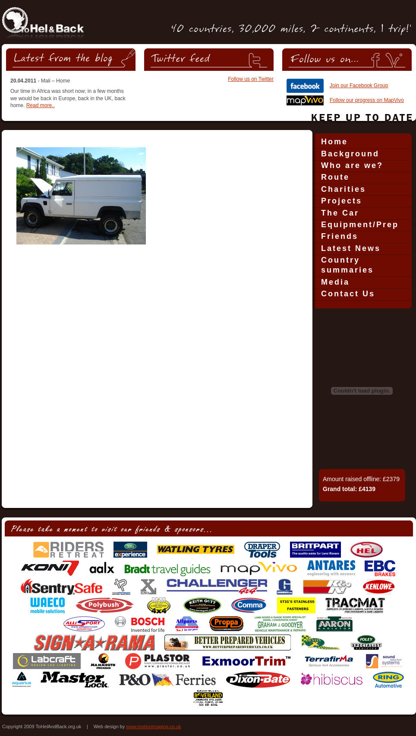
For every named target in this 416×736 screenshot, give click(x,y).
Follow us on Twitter (251, 79)
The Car (340, 213)
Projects (341, 201)
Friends (339, 236)
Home (334, 141)
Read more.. (40, 105)
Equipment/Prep (360, 224)
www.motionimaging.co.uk (153, 726)
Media (335, 282)
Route (335, 177)
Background (350, 153)
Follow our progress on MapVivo (367, 100)
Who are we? (352, 165)
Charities (343, 189)
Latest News (351, 248)
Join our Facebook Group (359, 85)
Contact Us (348, 293)
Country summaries (347, 265)
